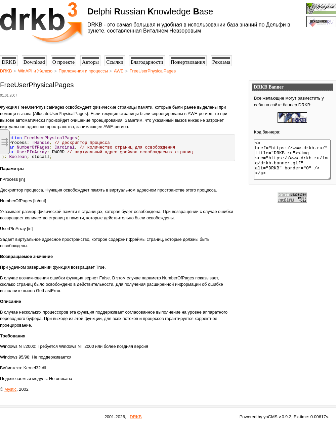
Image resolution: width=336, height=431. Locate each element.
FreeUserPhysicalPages (153, 70)
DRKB (6, 70)
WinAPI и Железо (35, 70)
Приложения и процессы (83, 70)
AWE (119, 70)
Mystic (10, 394)
